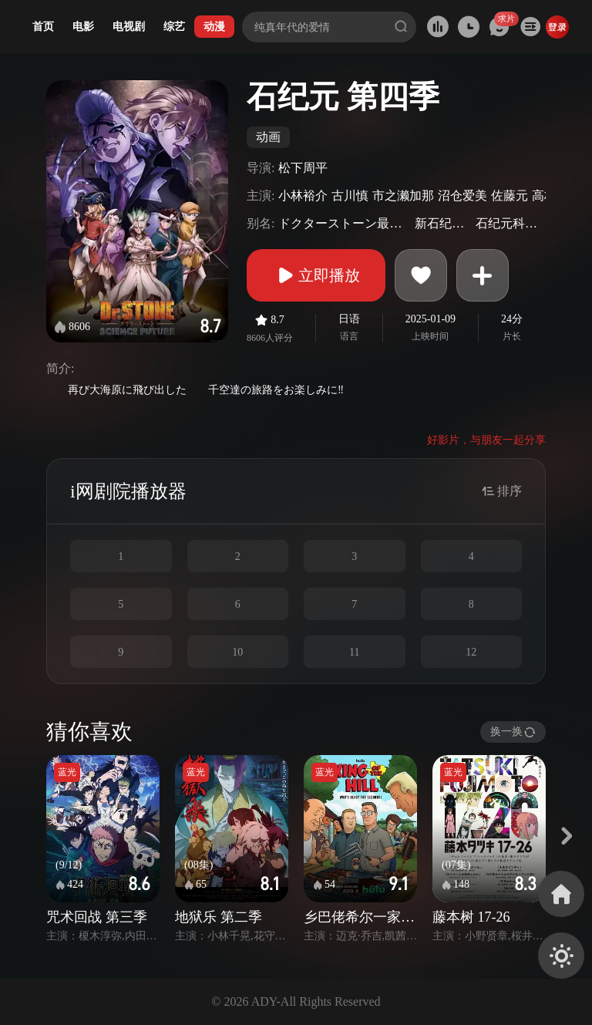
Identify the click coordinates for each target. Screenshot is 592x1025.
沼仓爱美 (462, 195)
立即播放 (316, 275)
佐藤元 (509, 195)
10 (237, 652)
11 (354, 652)
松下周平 (303, 167)
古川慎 (349, 195)
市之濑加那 (403, 195)
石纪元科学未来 (509, 223)
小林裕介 (303, 195)
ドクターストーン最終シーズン (344, 223)
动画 (268, 136)
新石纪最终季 (443, 223)
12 (471, 652)
